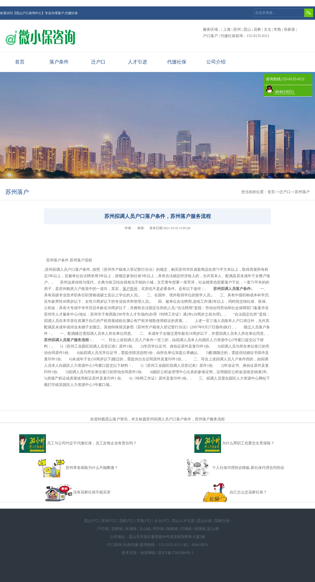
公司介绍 (216, 62)
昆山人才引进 (183, 521)
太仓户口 (161, 521)
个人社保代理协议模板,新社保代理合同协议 (248, 468)
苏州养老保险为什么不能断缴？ (92, 468)
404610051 (284, 91)
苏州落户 (17, 192)
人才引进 (137, 62)
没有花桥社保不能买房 (92, 492)
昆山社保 (204, 521)
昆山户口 (91, 521)
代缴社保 (176, 62)
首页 (20, 62)
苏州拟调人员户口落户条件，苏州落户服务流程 (185, 419)
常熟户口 (144, 521)
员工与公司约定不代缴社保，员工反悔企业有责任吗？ (92, 443)
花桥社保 (221, 521)
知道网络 (147, 553)
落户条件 (59, 62)
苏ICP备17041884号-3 (175, 553)
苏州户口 (108, 521)
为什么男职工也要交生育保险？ (248, 443)
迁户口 (98, 62)
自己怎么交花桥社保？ (248, 492)
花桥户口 (126, 521)
